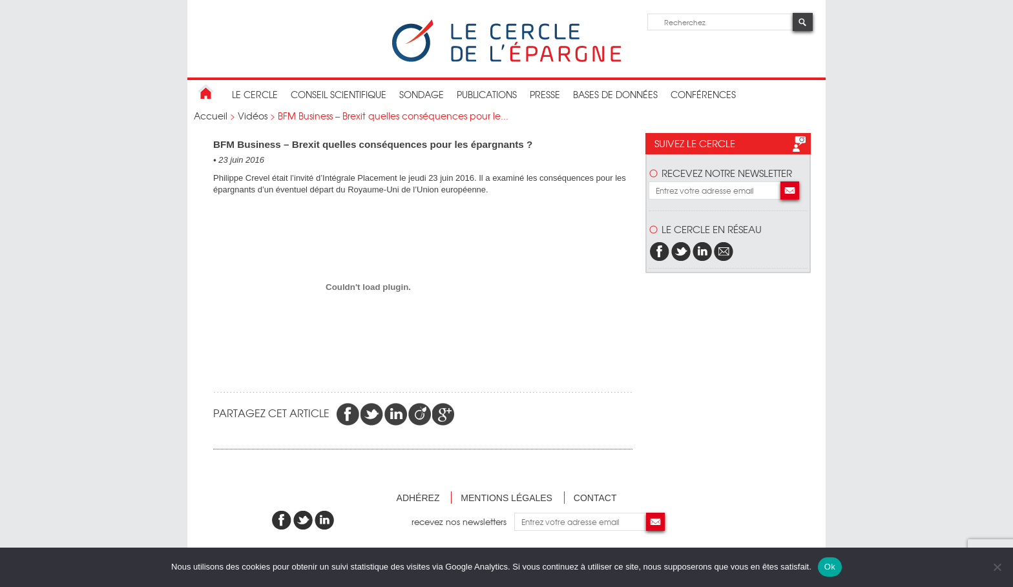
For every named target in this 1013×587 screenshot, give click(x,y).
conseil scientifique (338, 94)
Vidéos (252, 115)
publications (487, 94)
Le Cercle (255, 94)
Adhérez (418, 498)
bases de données (615, 94)
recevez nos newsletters (463, 521)
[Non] (996, 567)
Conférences (703, 94)
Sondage (421, 94)
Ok (829, 567)
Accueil (210, 115)
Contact (595, 498)
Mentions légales (506, 498)
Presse (545, 94)
